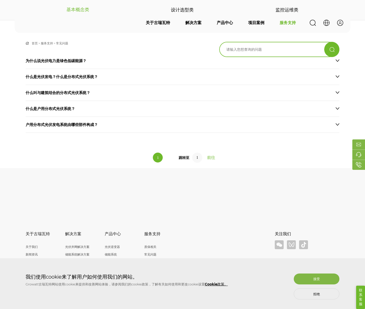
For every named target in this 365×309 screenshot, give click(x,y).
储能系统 (111, 254)
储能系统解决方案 (77, 254)
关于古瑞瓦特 (158, 22)
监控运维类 (287, 10)
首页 (35, 43)
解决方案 (193, 22)
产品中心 (225, 22)
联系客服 (360, 297)
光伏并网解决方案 (77, 247)
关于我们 (32, 247)
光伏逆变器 (112, 247)
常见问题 (62, 43)
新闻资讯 (32, 254)
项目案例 (256, 22)
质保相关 (150, 247)
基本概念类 (77, 10)
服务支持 (288, 22)
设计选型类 (182, 10)
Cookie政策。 (216, 284)
